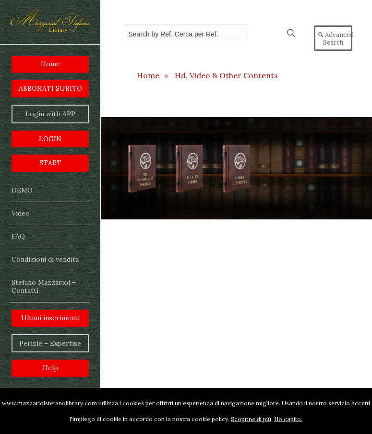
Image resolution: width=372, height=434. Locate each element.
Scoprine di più (251, 418)
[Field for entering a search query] (186, 33)
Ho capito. (288, 418)
